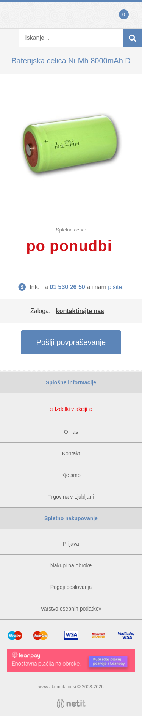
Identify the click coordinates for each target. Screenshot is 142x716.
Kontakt (71, 453)
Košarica (132, 15)
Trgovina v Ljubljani (71, 497)
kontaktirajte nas (80, 311)
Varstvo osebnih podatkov (71, 609)
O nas (71, 432)
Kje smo (71, 475)
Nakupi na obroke (71, 565)
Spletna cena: (71, 230)
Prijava (9, 15)
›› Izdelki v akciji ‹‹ (71, 409)
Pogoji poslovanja (71, 587)
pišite (115, 287)
